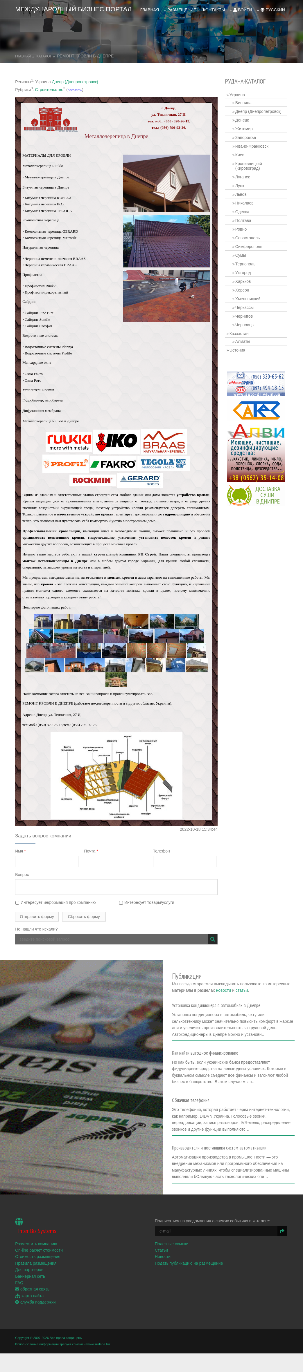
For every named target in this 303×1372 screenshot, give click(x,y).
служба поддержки (35, 1308)
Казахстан (240, 332)
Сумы (241, 253)
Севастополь (248, 236)
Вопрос (22, 873)
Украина (238, 93)
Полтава (244, 219)
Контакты (214, 9)
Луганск (243, 175)
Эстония (238, 348)
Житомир (245, 127)
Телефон (162, 850)
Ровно (242, 227)
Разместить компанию (36, 1250)
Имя (20, 850)
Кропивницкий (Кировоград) (249, 164)
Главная (149, 9)
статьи (281, 985)
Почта (92, 850)
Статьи (162, 1256)
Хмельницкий (248, 297)
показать (75, 88)
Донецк (243, 118)
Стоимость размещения (37, 1263)
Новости (163, 1263)
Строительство (49, 88)
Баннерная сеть (30, 1282)
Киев (240, 153)
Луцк (240, 184)
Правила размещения (35, 1269)
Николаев (245, 201)
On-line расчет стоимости (39, 1256)
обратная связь (32, 1295)
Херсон (243, 288)
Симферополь (249, 245)
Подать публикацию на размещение (190, 1269)
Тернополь (246, 262)
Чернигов (245, 314)
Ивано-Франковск (252, 144)
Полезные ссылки (172, 1250)
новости (263, 985)
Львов (242, 193)
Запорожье (246, 136)
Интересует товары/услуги (147, 901)
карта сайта (29, 1301)
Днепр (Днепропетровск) (75, 80)
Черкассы (245, 306)
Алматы (243, 340)
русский (273, 9)
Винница (244, 101)
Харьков (244, 280)
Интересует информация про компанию (55, 901)
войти (242, 9)
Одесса (243, 210)
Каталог (44, 55)
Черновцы (245, 323)
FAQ (19, 1288)
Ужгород (244, 271)
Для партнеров (29, 1276)
